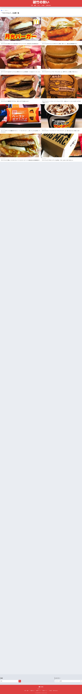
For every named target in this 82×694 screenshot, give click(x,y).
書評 (35, 5)
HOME (41, 686)
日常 (32, 5)
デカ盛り (43, 5)
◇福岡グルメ (32, 690)
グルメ (38, 5)
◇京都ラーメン (44, 690)
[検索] (20, 681)
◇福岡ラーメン (38, 690)
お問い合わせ (48, 5)
